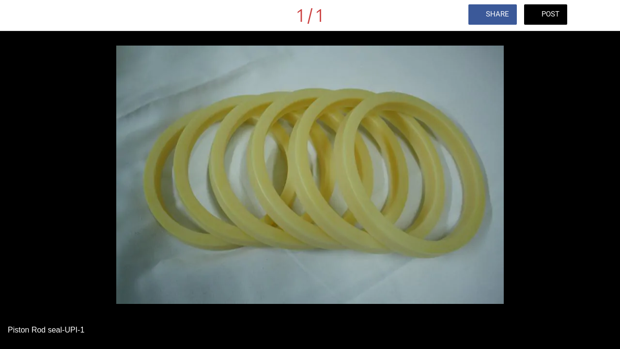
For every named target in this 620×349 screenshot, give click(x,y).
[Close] (15, 15)
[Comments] (594, 15)
